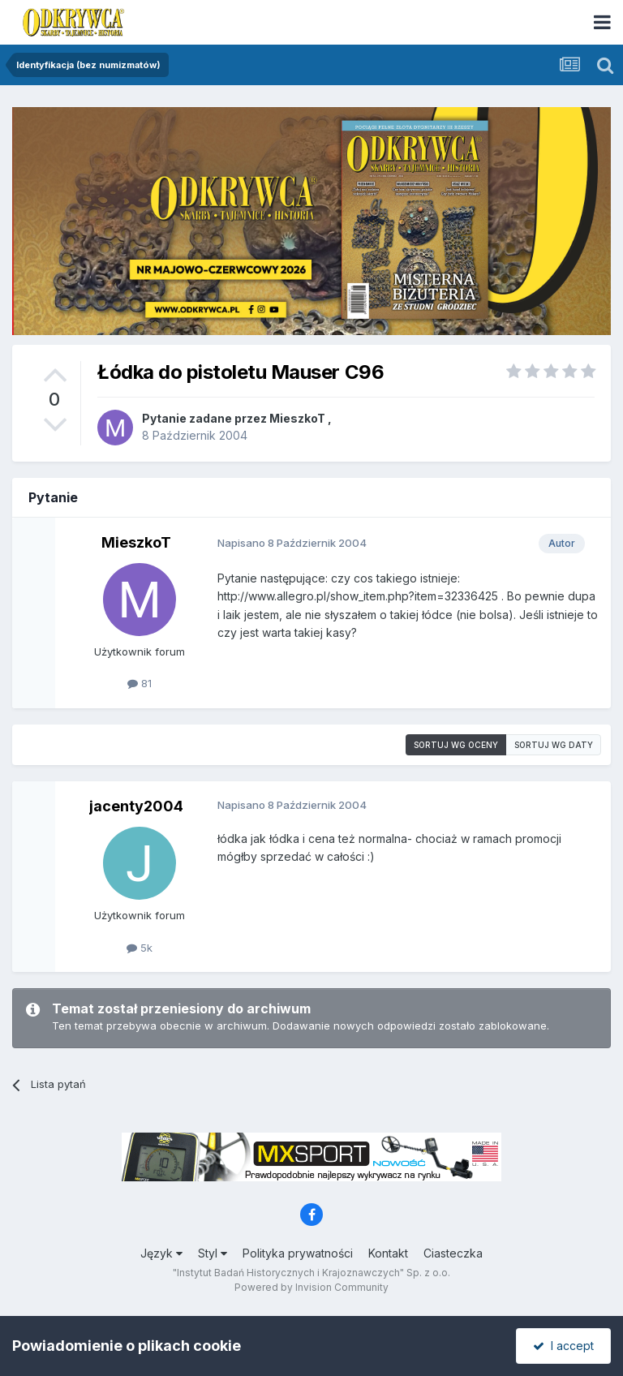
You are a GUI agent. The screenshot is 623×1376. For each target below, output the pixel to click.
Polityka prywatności (298, 1253)
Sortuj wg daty (553, 745)
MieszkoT (297, 418)
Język (161, 1253)
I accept (563, 1345)
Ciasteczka (453, 1253)
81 (139, 683)
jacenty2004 (136, 806)
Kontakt (388, 1253)
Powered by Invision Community (311, 1287)
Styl (212, 1253)
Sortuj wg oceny (456, 745)
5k (140, 947)
